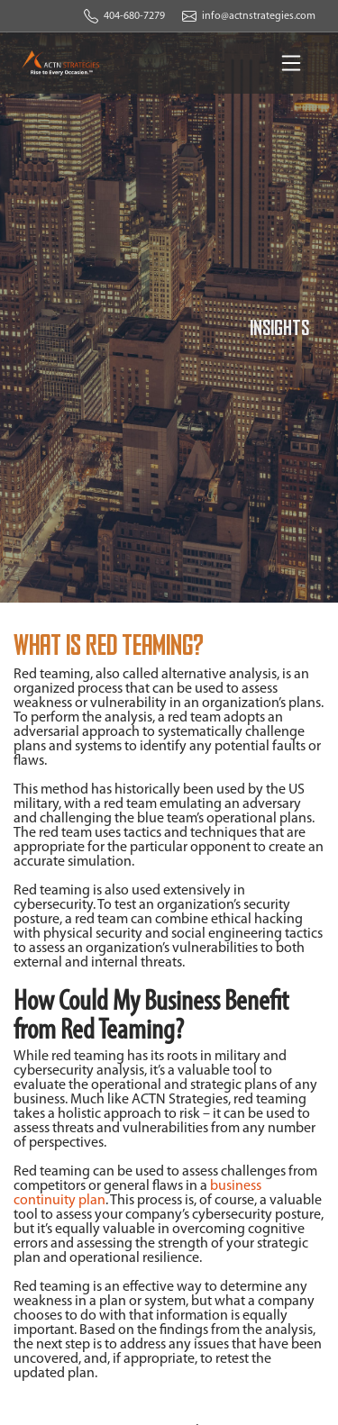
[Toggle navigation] (291, 63)
